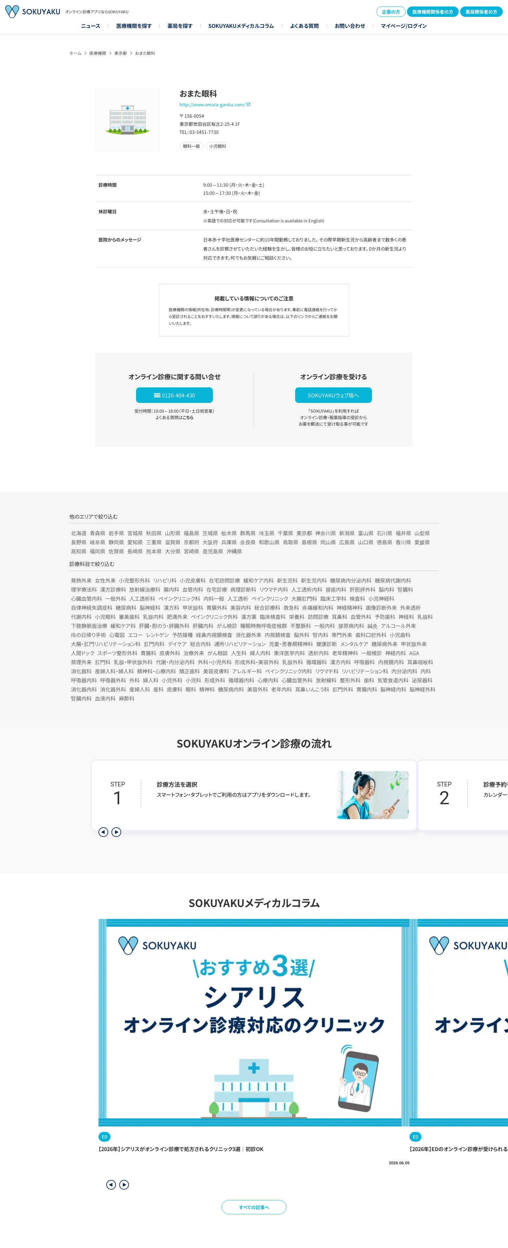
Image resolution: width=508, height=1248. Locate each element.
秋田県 (154, 533)
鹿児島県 (212, 551)
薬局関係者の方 (481, 11)
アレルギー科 (247, 671)
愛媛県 (422, 542)
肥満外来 (177, 616)
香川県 (403, 542)
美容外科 (257, 689)
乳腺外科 (292, 662)
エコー (135, 635)
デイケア (177, 644)
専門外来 (341, 635)
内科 (426, 671)
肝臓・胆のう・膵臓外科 (164, 626)
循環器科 (316, 662)
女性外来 (105, 580)
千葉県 (285, 533)
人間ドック (82, 653)
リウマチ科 (327, 671)
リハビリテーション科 (365, 671)
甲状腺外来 (414, 644)
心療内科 (268, 680)
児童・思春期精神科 (291, 644)
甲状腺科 (192, 607)
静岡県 (116, 542)
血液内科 (105, 698)
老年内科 (281, 689)
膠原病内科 (351, 626)
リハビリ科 (165, 580)
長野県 (79, 542)
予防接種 (182, 635)
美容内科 (240, 607)
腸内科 (171, 589)
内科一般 (213, 598)
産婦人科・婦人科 (114, 671)
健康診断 (326, 644)
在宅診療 (216, 589)
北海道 (79, 533)
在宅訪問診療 (224, 580)
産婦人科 (139, 689)
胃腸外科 (216, 607)
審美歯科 (129, 616)
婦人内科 (260, 653)
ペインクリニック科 (179, 598)
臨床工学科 (333, 598)
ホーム (75, 53)
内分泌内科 (404, 671)
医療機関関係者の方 (432, 11)
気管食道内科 (393, 680)
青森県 (97, 533)
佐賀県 (116, 551)
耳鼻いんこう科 (312, 689)
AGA (414, 653)
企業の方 (391, 11)
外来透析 (410, 607)
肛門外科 (342, 689)
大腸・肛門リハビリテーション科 (106, 644)
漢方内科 (340, 662)
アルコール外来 (398, 626)
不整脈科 (300, 626)
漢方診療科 (113, 589)
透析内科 (318, 653)
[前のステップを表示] (103, 832)
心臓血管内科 (86, 598)
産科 (158, 689)
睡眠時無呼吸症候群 (263, 626)
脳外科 (301, 635)
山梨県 (422, 533)
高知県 (79, 551)
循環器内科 (241, 680)
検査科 (357, 598)
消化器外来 (248, 635)
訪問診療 (318, 616)
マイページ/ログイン (404, 25)
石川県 (384, 533)
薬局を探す (179, 25)
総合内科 (200, 644)
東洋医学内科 (289, 653)
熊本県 (154, 551)
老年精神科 (345, 653)
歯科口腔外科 (371, 635)
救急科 (291, 607)
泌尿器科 (422, 680)
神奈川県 (325, 533)
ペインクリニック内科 (288, 671)
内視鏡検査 (278, 635)
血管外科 (361, 616)
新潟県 (347, 533)
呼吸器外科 (113, 680)
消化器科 (81, 671)
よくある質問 (304, 25)
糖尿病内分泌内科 (351, 580)
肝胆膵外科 (362, 589)
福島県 (191, 533)
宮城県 (135, 533)
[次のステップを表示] (116, 832)
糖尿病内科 (231, 689)
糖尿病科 (126, 607)
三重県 (154, 542)
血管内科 (192, 589)
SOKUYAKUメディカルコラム (241, 25)
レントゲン (157, 635)
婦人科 (150, 680)
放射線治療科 (144, 589)
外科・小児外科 (215, 662)
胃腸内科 (366, 689)
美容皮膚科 (216, 671)
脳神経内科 (393, 689)
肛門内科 (154, 644)
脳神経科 (150, 607)
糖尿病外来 (385, 644)
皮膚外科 (169, 653)
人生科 (239, 653)
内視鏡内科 (391, 662)
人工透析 (237, 598)
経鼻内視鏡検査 (214, 635)
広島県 (347, 542)
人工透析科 (142, 598)
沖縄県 (234, 551)
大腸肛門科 (304, 598)
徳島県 (384, 542)
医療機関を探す (134, 25)
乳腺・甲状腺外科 (133, 662)
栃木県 (229, 533)
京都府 (191, 542)
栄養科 (297, 616)
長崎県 (135, 551)
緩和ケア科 (123, 626)
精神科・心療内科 (156, 671)
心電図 (117, 635)
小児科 (193, 680)
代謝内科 (81, 616)
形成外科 (214, 680)
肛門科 (102, 662)
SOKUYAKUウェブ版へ (333, 395)
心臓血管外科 (297, 680)
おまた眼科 (145, 53)
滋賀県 (172, 542)
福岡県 (97, 551)
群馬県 (248, 533)
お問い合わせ (350, 25)
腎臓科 (405, 589)
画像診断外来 (381, 607)
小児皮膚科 (193, 580)
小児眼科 (105, 616)
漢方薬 (249, 616)
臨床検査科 (273, 616)
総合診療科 (267, 607)
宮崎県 (191, 551)
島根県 (309, 542)
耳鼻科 (339, 616)
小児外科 (172, 680)
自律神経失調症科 (91, 607)
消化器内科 (84, 689)
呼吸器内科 (84, 680)
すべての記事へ (254, 1207)
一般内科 (324, 626)
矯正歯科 (189, 671)
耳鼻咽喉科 (420, 662)
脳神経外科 (422, 689)
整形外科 (350, 680)
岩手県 (116, 533)
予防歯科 (385, 616)
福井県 (403, 533)
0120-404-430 (178, 395)
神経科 (406, 616)
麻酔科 (126, 698)
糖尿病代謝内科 (393, 580)
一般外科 (115, 598)
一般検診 (371, 653)
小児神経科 (381, 598)
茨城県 (210, 533)
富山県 (366, 533)
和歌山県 (269, 542)
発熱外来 (81, 580)
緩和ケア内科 (258, 580)
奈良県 (248, 542)
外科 (134, 680)
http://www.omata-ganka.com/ (212, 104)
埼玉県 (266, 533)
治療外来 (193, 653)
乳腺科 (425, 616)
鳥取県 (290, 542)
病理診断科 (243, 589)
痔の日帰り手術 (88, 635)
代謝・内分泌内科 (175, 662)
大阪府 (210, 542)
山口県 (366, 542)
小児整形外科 (134, 580)
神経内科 (395, 653)
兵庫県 (229, 542)
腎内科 (320, 635)
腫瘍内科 (336, 589)
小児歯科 (400, 635)
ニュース (90, 25)
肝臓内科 (203, 626)
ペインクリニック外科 (214, 616)
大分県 (172, 551)
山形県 (172, 533)
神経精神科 (350, 607)
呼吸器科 (364, 662)
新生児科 (287, 580)
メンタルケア (354, 644)
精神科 (207, 689)
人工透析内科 (306, 589)
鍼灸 (372, 626)
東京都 (120, 53)
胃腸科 (148, 653)
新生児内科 (314, 580)
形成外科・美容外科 (257, 662)
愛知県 (135, 542)
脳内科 (386, 589)
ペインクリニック (269, 598)
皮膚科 (174, 689)
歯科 (369, 680)
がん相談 (217, 653)
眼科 (191, 689)
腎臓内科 (81, 698)
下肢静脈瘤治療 (89, 626)
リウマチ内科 (274, 589)
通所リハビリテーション (240, 644)
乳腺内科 (153, 616)
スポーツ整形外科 (117, 653)
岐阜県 (97, 542)
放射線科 (326, 680)
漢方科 (171, 607)
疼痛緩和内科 (317, 607)
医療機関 (97, 53)
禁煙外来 (81, 662)
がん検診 (227, 626)
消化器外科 (113, 689)
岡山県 (328, 542)
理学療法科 (84, 589)
